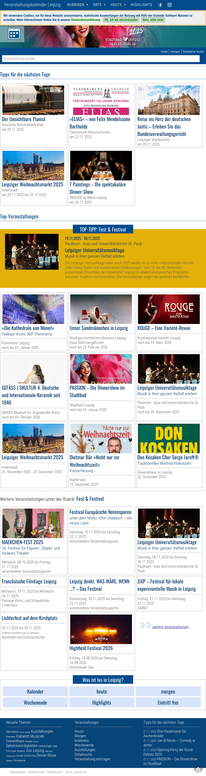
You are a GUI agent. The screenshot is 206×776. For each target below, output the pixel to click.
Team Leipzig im (76, 772)
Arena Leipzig (24, 732)
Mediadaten (18, 772)
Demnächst (12, 731)
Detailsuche (83, 754)
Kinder (20, 755)
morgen (175, 51)
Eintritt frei (30, 755)
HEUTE (116, 4)
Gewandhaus (15, 741)
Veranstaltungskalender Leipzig (32, 4)
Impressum (54, 772)
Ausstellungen (42, 731)
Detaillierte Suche (193, 51)
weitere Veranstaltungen (164, 627)
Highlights (141, 4)
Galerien (9, 761)
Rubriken (75, 4)
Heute (35, 741)
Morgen (28, 741)
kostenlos (82, 740)
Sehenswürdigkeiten (22, 745)
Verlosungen (45, 746)
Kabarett (23, 736)
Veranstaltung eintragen (92, 759)
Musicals (37, 736)
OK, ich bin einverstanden (121, 20)
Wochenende (19, 760)
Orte (97, 4)
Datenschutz (36, 772)
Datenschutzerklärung (85, 20)
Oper (55, 746)
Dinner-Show (46, 755)
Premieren (10, 736)
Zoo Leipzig (35, 750)
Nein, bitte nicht (153, 20)
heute (164, 51)
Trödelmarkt (11, 756)
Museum (21, 751)
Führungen (11, 751)
